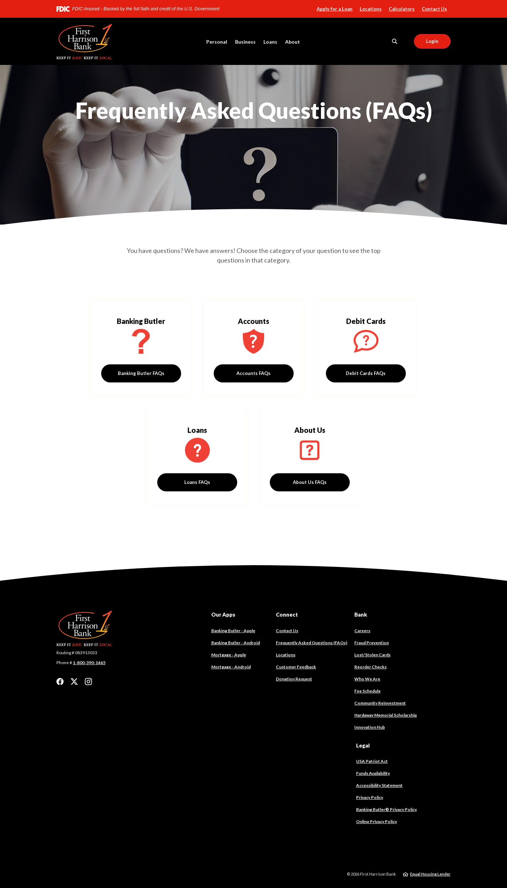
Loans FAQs (197, 482)
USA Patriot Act (372, 761)
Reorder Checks (370, 667)
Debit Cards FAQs (366, 373)
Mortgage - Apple (228, 655)
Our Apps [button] (223, 614)
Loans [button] (270, 42)
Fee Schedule (367, 691)
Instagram (88, 681)
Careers (362, 630)
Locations (371, 9)
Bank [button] (360, 614)
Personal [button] (216, 42)
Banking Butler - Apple (233, 631)
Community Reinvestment (380, 703)
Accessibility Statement (379, 785)
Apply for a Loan (335, 9)
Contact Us (434, 9)
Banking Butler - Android (235, 643)
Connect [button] (287, 614)
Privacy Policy (369, 797)
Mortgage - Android (231, 667)
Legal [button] (363, 745)
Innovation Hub (369, 727)
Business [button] (245, 42)
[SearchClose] (395, 41)
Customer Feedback (296, 666)
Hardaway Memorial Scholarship (385, 715)
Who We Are (367, 679)
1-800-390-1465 (89, 662)
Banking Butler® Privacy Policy (386, 809)
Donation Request (294, 679)
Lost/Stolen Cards (372, 654)
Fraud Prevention (371, 642)
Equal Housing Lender (430, 874)
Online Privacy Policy (376, 821)
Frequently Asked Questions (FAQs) (311, 642)
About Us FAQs (310, 482)
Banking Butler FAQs (141, 373)
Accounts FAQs (253, 373)
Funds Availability (373, 773)
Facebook (60, 681)
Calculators (402, 9)
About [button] (292, 42)
